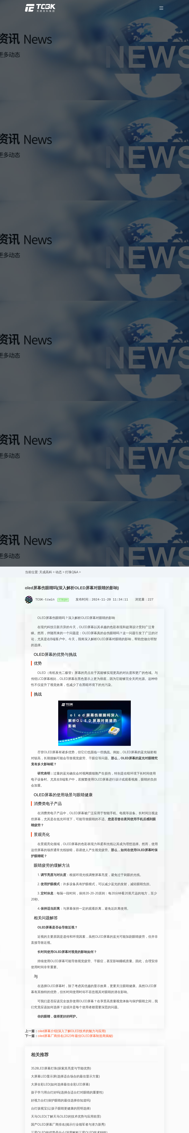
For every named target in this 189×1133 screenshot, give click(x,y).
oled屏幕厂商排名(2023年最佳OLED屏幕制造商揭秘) (75, 1036)
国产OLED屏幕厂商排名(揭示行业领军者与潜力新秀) (68, 1124)
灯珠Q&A (71, 572)
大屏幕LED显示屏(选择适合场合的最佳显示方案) (65, 1076)
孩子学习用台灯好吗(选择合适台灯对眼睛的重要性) (67, 1092)
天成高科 (45, 572)
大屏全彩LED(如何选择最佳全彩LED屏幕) (60, 1084)
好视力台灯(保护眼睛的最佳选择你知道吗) (61, 1100)
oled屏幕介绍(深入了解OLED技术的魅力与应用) (72, 1031)
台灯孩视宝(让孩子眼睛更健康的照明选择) (61, 1108)
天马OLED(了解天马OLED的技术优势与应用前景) (66, 1116)
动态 (58, 572)
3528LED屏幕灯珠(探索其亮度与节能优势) (61, 1068)
